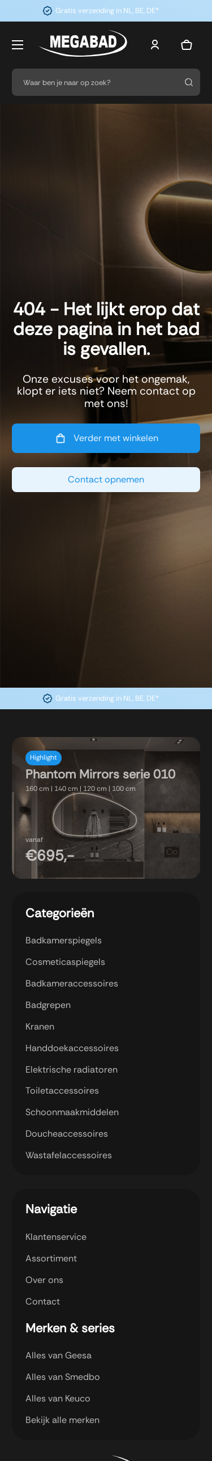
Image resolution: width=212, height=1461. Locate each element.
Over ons (44, 1280)
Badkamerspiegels (63, 940)
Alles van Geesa (58, 1355)
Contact (42, 1301)
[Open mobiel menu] (17, 44)
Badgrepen (48, 1005)
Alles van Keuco (57, 1398)
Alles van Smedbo (62, 1377)
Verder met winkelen (106, 438)
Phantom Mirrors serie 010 (100, 774)
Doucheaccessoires (66, 1134)
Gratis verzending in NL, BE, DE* (107, 10)
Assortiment (51, 1258)
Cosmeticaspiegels (65, 962)
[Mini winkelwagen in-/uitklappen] (186, 45)
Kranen (39, 1026)
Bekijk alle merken (62, 1420)
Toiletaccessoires (62, 1090)
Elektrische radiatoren (71, 1069)
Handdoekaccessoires (72, 1048)
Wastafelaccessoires (68, 1155)
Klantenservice (55, 1237)
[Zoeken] (188, 82)
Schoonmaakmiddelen (72, 1112)
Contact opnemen (106, 479)
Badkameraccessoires (71, 983)
